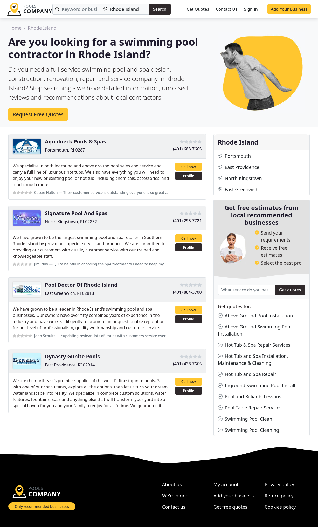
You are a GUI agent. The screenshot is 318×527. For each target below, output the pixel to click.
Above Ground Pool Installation (255, 315)
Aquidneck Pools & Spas (75, 141)
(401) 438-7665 (187, 364)
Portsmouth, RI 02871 (66, 150)
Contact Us (226, 9)
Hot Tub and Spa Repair (247, 374)
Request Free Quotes (38, 114)
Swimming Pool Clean (245, 418)
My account (226, 484)
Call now (188, 166)
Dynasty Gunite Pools (72, 356)
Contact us (173, 507)
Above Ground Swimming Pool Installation (255, 330)
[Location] (124, 9)
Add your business (233, 495)
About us (172, 484)
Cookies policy (280, 507)
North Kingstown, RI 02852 (71, 221)
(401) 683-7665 (187, 149)
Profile (188, 175)
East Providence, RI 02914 (70, 365)
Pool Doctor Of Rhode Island (81, 284)
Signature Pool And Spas (76, 213)
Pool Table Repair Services (250, 407)
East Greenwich (238, 189)
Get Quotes (197, 9)
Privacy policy (279, 484)
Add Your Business (289, 9)
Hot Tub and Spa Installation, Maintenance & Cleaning (253, 359)
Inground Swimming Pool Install (256, 385)
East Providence (238, 167)
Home (15, 28)
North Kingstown (240, 178)
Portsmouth (234, 156)
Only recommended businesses (42, 506)
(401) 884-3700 (187, 292)
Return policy (279, 495)
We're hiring (175, 495)
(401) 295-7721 (187, 220)
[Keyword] (76, 9)
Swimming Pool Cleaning (248, 430)
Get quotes (290, 290)
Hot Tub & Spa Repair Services (254, 344)
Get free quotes (230, 507)
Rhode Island (42, 28)
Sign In (251, 9)
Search (159, 9)
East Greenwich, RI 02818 (69, 293)
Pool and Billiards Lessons (249, 396)
